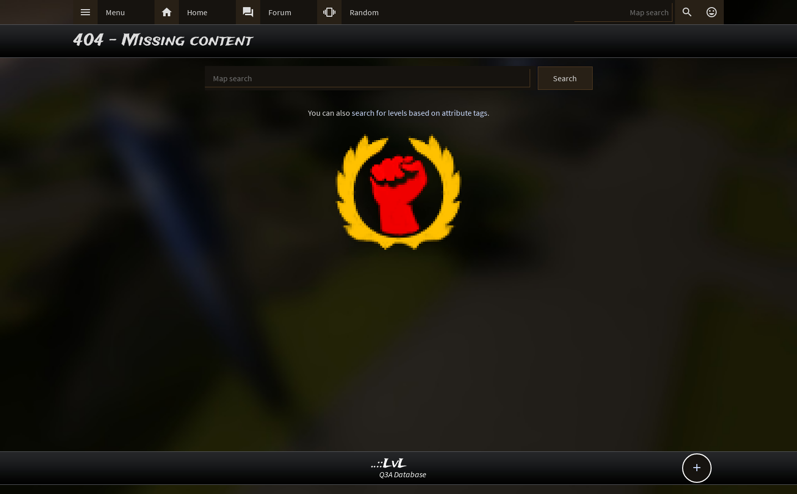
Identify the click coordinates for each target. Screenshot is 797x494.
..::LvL (389, 464)
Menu (115, 12)
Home (197, 12)
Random (364, 12)
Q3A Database (402, 474)
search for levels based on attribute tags (419, 113)
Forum (279, 12)
